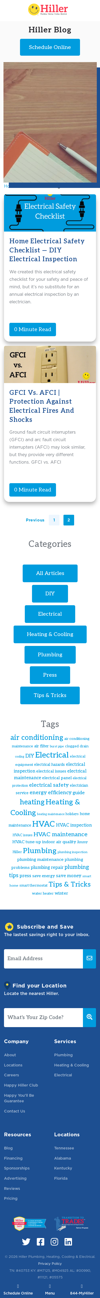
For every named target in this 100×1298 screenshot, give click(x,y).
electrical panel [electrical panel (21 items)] (57, 777)
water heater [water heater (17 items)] (43, 893)
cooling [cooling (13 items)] (19, 756)
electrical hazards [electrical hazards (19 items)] (49, 764)
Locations (13, 1065)
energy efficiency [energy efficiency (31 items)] (50, 793)
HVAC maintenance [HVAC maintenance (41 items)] (60, 834)
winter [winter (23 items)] (61, 893)
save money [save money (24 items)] (68, 876)
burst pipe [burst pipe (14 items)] (57, 746)
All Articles (50, 573)
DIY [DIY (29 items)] (29, 756)
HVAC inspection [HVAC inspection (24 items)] (74, 825)
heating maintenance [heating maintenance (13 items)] (51, 814)
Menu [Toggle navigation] (50, 1290)
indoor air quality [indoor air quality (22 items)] (59, 842)
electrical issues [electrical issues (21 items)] (51, 771)
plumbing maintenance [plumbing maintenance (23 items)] (40, 859)
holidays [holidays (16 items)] (72, 814)
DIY (50, 594)
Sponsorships (17, 1168)
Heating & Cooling (50, 634)
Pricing (11, 1198)
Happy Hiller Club (21, 1085)
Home (10, 186)
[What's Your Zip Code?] (43, 1017)
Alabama (62, 1158)
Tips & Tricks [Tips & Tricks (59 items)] (70, 884)
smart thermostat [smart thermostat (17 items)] (33, 885)
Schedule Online (18, 1290)
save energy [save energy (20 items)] (43, 876)
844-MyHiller (82, 1290)
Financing (13, 1158)
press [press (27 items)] (25, 876)
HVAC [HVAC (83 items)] (43, 824)
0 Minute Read (32, 329)
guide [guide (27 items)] (79, 793)
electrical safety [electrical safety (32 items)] (49, 785)
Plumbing (50, 655)
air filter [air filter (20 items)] (41, 746)
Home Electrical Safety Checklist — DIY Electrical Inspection (47, 250)
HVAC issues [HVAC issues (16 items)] (23, 835)
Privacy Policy (50, 1264)
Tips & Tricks (50, 695)
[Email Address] (43, 958)
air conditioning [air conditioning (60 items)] (36, 737)
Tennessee (64, 1148)
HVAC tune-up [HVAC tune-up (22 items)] (26, 842)
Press (50, 675)
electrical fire (34, 186)
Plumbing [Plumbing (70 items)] (40, 850)
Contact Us (14, 1111)
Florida (60, 1178)
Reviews (12, 1188)
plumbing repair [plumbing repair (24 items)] (47, 867)
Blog (8, 1148)
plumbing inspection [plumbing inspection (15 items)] (72, 852)
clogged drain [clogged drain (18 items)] (77, 746)
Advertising (15, 1178)
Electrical (50, 614)
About (10, 1055)
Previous (35, 520)
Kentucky (63, 1168)
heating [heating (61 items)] (32, 802)
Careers (11, 1075)
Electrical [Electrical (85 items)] (52, 755)
